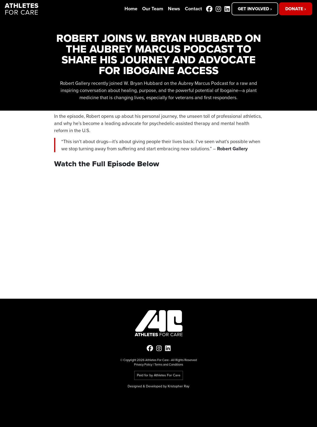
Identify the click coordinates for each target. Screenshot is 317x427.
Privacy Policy (143, 364)
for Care (22, 9)
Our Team (152, 8)
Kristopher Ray (178, 386)
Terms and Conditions (168, 364)
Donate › (295, 8)
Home (131, 8)
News (174, 8)
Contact (193, 8)
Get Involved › (255, 8)
